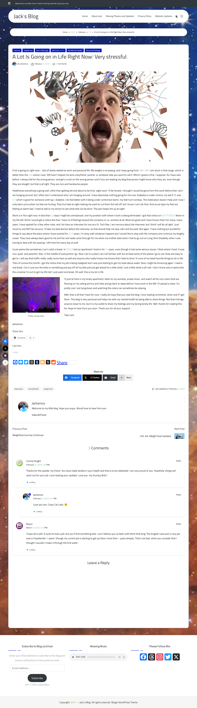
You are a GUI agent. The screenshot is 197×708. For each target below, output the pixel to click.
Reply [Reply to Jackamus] (178, 495)
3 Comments (60, 64)
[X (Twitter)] (92, 377)
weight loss (48, 388)
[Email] (110, 377)
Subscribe (37, 678)
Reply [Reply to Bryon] (178, 524)
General (17, 50)
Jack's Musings (42, 50)
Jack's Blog (26, 16)
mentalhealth (33, 388)
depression (19, 388)
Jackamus (38, 403)
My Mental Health (75, 50)
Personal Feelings (93, 50)
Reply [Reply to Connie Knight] (178, 461)
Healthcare (28, 50)
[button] (39, 415)
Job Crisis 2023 (58, 50)
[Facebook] (72, 377)
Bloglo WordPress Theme (124, 702)
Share (67, 362)
